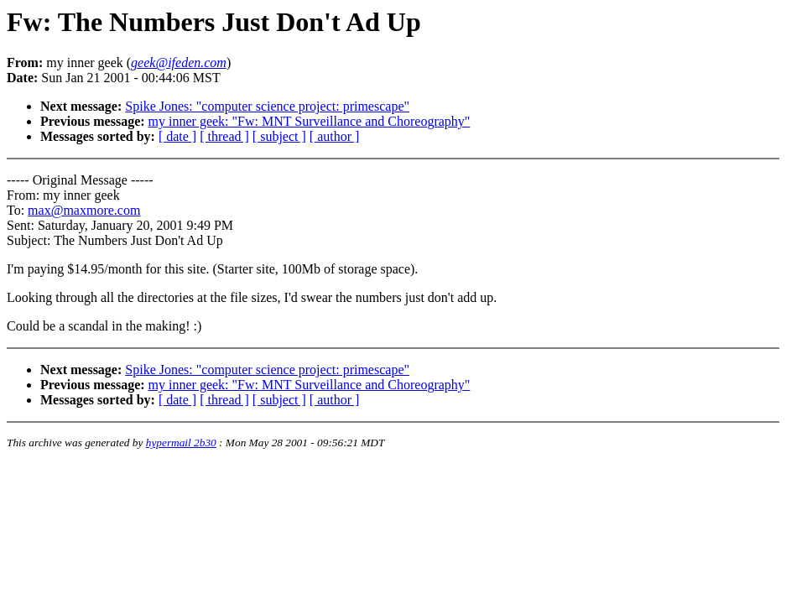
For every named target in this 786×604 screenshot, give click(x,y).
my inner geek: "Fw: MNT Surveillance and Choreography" (309, 121)
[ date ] (177, 136)
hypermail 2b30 (181, 442)
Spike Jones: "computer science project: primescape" (267, 106)
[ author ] (335, 136)
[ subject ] (279, 136)
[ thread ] (224, 136)
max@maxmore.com (84, 210)
